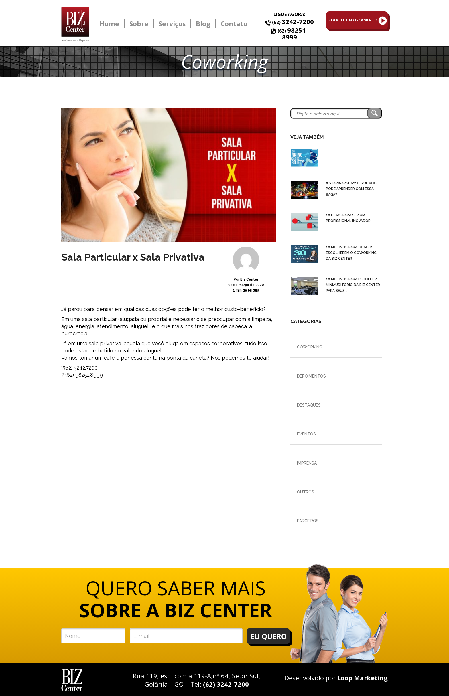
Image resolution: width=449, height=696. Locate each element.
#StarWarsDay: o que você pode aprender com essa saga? (352, 189)
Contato (234, 23)
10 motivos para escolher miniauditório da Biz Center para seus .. (353, 285)
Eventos (306, 434)
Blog (203, 23)
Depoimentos (311, 376)
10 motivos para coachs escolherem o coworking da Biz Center (351, 253)
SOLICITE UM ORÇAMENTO (357, 20)
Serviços (172, 23)
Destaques (309, 405)
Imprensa (307, 463)
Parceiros (308, 521)
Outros (305, 492)
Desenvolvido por (336, 677)
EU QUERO (268, 636)
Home (109, 23)
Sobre (138, 23)
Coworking (309, 347)
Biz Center (249, 279)
